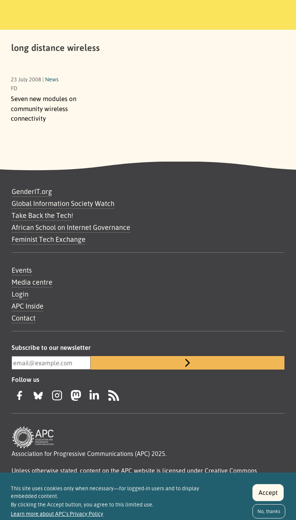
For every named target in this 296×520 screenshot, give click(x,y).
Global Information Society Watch (63, 203)
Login (20, 294)
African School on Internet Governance (71, 227)
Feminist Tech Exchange (49, 239)
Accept (268, 496)
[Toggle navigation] (270, 13)
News (52, 79)
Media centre (32, 282)
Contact (23, 318)
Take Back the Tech (41, 215)
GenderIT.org (32, 191)
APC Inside (28, 306)
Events (22, 270)
